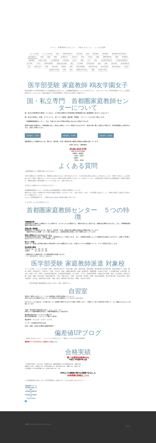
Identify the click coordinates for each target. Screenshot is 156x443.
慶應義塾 (31, 60)
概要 (26, 424)
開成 (48, 57)
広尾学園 (66, 60)
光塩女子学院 (42, 60)
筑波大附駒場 (80, 66)
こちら (55, 342)
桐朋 (116, 57)
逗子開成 (80, 63)
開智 (55, 57)
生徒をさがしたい (85, 47)
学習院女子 (64, 57)
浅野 (46, 66)
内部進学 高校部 (105, 135)
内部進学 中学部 (69, 135)
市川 (88, 60)
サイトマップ (47, 424)
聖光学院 (114, 63)
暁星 (82, 57)
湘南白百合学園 (62, 63)
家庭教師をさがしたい (67, 47)
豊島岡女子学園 (54, 70)
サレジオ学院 (34, 54)
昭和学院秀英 (48, 63)
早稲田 (63, 66)
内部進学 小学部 (32, 135)
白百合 (90, 57)
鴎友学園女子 (32, 57)
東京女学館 (104, 66)
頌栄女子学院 (102, 70)
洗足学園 (55, 66)
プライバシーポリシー (35, 424)
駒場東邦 (125, 57)
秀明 (95, 60)
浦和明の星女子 (68, 54)
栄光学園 (79, 54)
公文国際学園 (55, 60)
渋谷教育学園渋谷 (106, 60)
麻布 (71, 70)
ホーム (53, 47)
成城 (99, 63)
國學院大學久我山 (82, 70)
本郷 (64, 70)
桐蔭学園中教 (107, 57)
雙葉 (97, 57)
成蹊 (106, 63)
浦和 (57, 54)
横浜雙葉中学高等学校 (119, 54)
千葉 (28, 66)
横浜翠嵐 (95, 54)
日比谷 (126, 66)
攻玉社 (75, 60)
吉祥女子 (74, 57)
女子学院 (29, 63)
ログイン (128, 426)
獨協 (93, 70)
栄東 (87, 54)
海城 (42, 57)
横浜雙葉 (105, 54)
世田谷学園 (90, 63)
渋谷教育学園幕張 (121, 60)
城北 (72, 63)
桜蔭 (82, 60)
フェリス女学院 (47, 54)
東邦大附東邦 (116, 66)
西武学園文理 (125, 63)
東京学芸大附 (93, 66)
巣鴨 (71, 66)
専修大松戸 (37, 66)
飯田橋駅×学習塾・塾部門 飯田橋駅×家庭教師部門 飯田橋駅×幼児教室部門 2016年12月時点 (31, 393)
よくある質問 (100, 47)
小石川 (38, 63)
